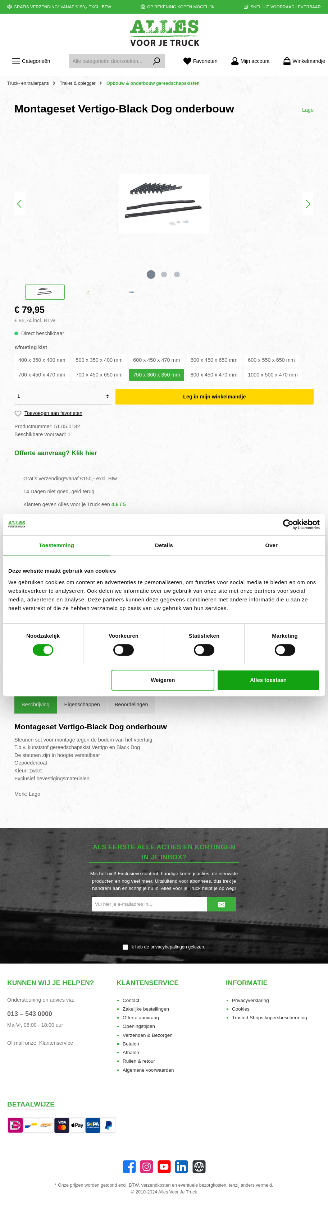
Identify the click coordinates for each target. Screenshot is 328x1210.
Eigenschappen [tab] (82, 704)
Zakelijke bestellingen (146, 1009)
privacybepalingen (168, 947)
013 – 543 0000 (29, 1013)
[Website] (199, 1167)
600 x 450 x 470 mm (156, 360)
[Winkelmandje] (301, 61)
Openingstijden (139, 1026)
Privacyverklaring (250, 1000)
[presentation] (164, 928)
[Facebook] (129, 1167)
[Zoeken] (156, 61)
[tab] (35, 704)
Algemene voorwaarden (148, 1070)
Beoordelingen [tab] (131, 704)
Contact (131, 1000)
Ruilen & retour (139, 1061)
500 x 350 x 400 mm (99, 360)
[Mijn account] (250, 61)
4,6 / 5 (118, 504)
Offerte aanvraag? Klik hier (55, 453)
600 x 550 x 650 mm (271, 360)
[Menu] (31, 61)
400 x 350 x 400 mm (41, 360)
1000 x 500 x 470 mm (272, 375)
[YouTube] (164, 1167)
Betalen (131, 1044)
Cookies (241, 1009)
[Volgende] (307, 204)
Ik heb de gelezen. (168, 947)
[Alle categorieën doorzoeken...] (108, 61)
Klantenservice (56, 1043)
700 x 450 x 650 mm (99, 375)
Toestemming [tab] (56, 545)
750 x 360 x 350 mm (156, 375)
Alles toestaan (268, 680)
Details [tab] (164, 545)
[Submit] (221, 904)
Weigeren (163, 680)
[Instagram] (146, 1167)
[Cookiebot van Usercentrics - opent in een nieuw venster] (288, 524)
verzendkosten (156, 1185)
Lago (308, 110)
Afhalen (131, 1052)
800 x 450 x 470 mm (214, 375)
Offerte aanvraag (141, 1017)
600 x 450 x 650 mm (214, 360)
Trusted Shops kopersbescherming (269, 1017)
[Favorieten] (200, 61)
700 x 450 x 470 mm (41, 375)
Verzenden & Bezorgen (148, 1035)
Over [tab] (271, 545)
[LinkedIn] (181, 1167)
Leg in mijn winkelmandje (214, 397)
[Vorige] (19, 204)
